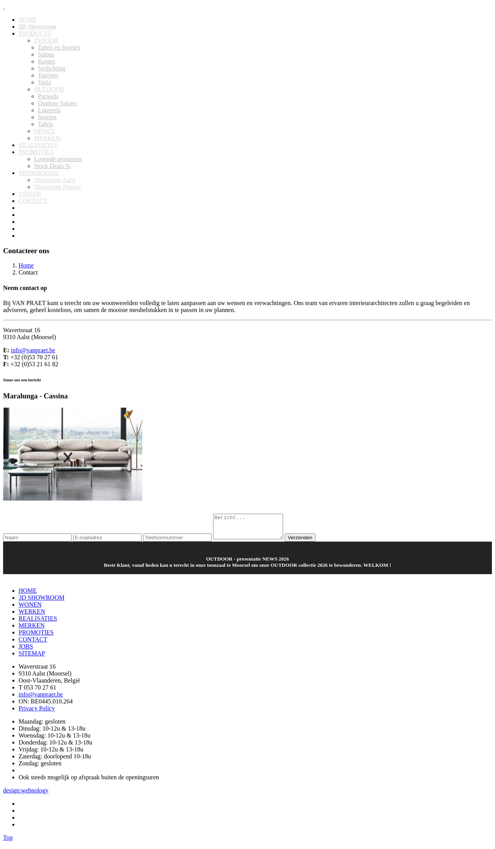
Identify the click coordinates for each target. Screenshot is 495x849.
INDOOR (46, 40)
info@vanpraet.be (33, 350)
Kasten (46, 61)
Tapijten (48, 75)
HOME (28, 19)
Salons (46, 54)
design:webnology (25, 795)
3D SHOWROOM (42, 602)
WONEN (30, 609)
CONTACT (33, 200)
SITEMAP (32, 658)
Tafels (45, 124)
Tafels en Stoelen (59, 47)
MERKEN (47, 138)
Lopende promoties (58, 159)
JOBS (26, 651)
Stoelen (47, 117)
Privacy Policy (37, 713)
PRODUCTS (35, 33)
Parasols (48, 96)
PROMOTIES (36, 152)
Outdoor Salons (57, 103)
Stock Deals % (52, 166)
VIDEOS (30, 193)
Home (26, 265)
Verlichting (51, 68)
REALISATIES (38, 145)
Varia (44, 82)
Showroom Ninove (57, 187)
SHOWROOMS (39, 173)
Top (8, 842)
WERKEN (32, 616)
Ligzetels (49, 110)
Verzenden (307, 542)
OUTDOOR (49, 89)
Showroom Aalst (54, 180)
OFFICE (44, 131)
